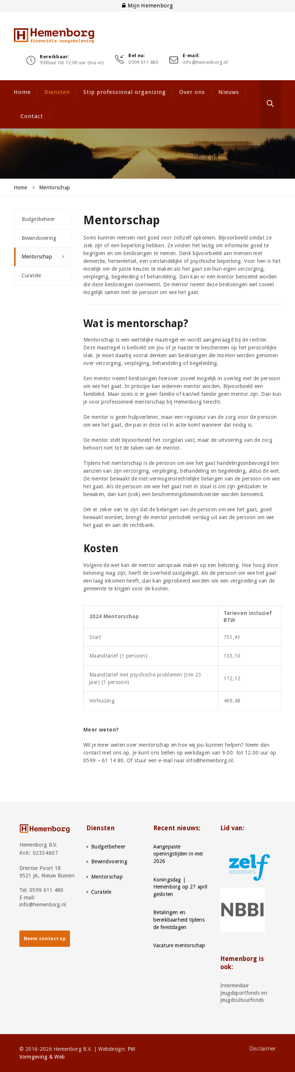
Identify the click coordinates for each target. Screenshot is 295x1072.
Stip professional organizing (124, 92)
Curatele (31, 275)
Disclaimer (263, 1049)
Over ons (192, 92)
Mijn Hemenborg (147, 5)
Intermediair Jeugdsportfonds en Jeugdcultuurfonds (243, 993)
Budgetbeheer (38, 219)
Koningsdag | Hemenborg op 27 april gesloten (180, 887)
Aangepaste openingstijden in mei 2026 (178, 854)
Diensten (57, 92)
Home (22, 92)
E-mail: (191, 55)
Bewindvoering (39, 238)
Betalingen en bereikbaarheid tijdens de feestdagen (179, 919)
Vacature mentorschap (179, 945)
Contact (31, 116)
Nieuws (228, 92)
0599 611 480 (143, 62)
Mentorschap (37, 257)
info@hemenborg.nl (205, 62)
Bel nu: (136, 55)
